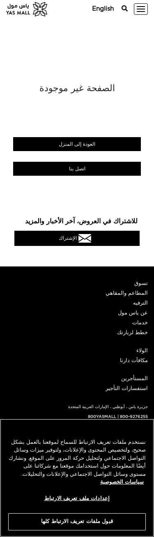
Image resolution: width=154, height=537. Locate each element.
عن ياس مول (133, 313)
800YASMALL (102, 417)
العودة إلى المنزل (77, 144)
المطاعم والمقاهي (127, 293)
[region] (77, 478)
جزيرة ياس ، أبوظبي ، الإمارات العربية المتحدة (108, 407)
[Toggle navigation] (141, 9)
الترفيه (140, 303)
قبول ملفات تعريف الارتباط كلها (77, 521)
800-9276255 (134, 417)
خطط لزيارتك (132, 332)
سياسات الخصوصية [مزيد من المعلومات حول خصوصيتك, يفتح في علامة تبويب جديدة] (122, 482)
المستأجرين (134, 378)
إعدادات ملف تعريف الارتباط (77, 498)
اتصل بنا (77, 168)
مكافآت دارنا (134, 360)
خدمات (140, 323)
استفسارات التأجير (127, 388)
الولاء (142, 351)
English (103, 9)
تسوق (141, 283)
